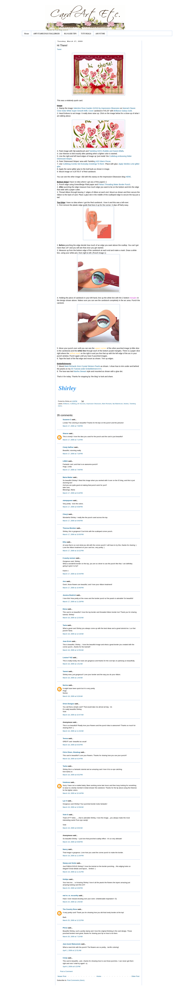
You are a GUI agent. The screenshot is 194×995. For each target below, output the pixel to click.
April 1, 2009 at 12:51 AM (72, 950)
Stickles (126, 403)
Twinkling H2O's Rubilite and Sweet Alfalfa (106, 151)
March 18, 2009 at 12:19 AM (73, 634)
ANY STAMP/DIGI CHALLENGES (46, 33)
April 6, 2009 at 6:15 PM (72, 966)
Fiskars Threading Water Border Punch (114, 184)
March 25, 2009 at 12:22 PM (73, 920)
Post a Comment (66, 971)
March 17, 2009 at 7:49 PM (73, 470)
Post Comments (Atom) (75, 980)
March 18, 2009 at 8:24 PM (73, 759)
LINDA (65, 461)
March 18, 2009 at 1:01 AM (73, 664)
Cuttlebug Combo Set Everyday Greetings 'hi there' (83, 164)
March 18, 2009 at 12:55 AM (73, 650)
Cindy (65, 958)
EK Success (81, 403)
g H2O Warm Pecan (102, 161)
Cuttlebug (73, 403)
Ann (64, 581)
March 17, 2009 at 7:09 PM (73, 426)
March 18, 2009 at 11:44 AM (73, 731)
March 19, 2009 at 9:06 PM (73, 842)
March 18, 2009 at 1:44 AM (73, 678)
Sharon (66, 433)
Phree (65, 928)
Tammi (65, 671)
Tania (65, 625)
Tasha (65, 766)
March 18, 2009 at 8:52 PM (73, 775)
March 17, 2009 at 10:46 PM (73, 588)
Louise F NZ (67, 657)
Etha (64, 542)
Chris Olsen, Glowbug (71, 752)
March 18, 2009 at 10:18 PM (73, 793)
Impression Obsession (93, 403)
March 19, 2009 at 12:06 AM (73, 807)
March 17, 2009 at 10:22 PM (73, 551)
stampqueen (68, 500)
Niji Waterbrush (117, 403)
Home (26, 33)
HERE (128, 177)
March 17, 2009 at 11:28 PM (73, 602)
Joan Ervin (67, 641)
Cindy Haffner (68, 447)
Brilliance (66, 403)
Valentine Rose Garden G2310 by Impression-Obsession (96, 108)
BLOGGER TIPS (70, 33)
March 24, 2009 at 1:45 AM (73, 902)
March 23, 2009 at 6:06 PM (73, 888)
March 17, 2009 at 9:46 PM (73, 521)
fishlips (66, 879)
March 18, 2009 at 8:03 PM (73, 745)
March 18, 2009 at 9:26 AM (73, 696)
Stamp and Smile (69, 863)
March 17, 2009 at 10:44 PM (73, 574)
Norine (65, 685)
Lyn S (65, 801)
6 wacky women (69, 558)
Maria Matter (68, 477)
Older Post (135, 976)
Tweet (59, 49)
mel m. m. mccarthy (70, 895)
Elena (65, 609)
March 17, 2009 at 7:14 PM (73, 440)
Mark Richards (107, 403)
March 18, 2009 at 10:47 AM (73, 715)
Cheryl (65, 514)
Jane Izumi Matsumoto (72, 944)
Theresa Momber (69, 528)
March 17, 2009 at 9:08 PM (73, 507)
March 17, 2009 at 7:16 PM (73, 454)
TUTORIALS (86, 33)
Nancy (65, 849)
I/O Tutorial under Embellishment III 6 (86, 369)
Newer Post (62, 976)
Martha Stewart (80, 371)
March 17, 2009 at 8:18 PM (73, 493)
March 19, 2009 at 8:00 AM (73, 828)
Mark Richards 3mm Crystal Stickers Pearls (82, 366)
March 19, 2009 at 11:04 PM (73, 856)
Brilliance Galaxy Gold (123, 111)
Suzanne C (67, 420)
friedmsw (66, 782)
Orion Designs (68, 704)
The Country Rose (70, 909)
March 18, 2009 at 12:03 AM (73, 618)
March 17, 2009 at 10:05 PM (73, 534)
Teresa (65, 738)
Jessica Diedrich (69, 595)
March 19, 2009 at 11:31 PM (73, 872)
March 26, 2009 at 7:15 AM (73, 936)
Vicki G (65, 815)
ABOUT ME (100, 33)
